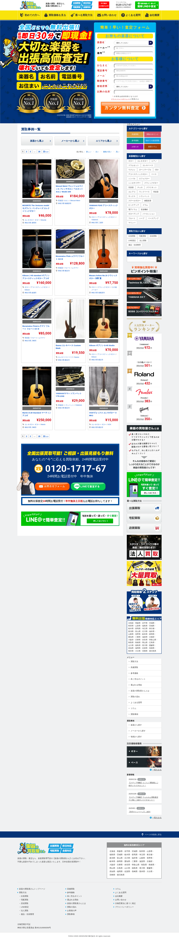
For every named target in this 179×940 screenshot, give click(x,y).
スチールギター (134, 201)
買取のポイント (152, 134)
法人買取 (142, 240)
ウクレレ (131, 170)
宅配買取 (142, 236)
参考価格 (135, 140)
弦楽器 (131, 187)
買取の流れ (71, 907)
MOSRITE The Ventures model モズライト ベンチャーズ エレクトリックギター (35, 208)
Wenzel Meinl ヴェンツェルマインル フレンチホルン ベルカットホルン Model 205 (69, 189)
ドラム (145, 205)
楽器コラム (152, 147)
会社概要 (119, 896)
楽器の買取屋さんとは (76, 903)
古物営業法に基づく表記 (125, 903)
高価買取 (135, 134)
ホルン (66, 200)
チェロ (140, 187)
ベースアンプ (153, 218)
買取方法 (22, 892)
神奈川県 (28, 223)
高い (117, 152)
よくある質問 (120, 892)
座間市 (34, 223)
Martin (43, 424)
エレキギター (30, 220)
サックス (131, 196)
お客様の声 (71, 910)
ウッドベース (144, 192)
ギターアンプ (133, 214)
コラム (118, 889)
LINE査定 (132, 240)
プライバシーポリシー (120, 99)
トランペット (69, 405)
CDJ (156, 170)
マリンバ (131, 223)
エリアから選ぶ (104, 141)
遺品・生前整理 (134, 245)
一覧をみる (157, 770)
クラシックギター (104, 287)
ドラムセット (133, 165)
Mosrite (43, 220)
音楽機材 (144, 209)
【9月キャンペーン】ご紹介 (140, 812)
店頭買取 (153, 236)
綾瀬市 (34, 293)
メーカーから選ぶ (70, 141)
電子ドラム (132, 209)
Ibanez (76, 357)
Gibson (27, 290)
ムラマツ (75, 268)
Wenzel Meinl (75, 200)
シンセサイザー (134, 183)
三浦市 (100, 223)
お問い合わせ (120, 900)
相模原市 (68, 203)
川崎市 (34, 341)
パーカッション (149, 214)
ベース (70, 357)
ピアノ (154, 161)
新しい (89, 152)
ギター (37, 220)
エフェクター (144, 179)
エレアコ (131, 192)
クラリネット (151, 187)
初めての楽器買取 (152, 140)
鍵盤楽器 (147, 201)
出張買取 (131, 236)
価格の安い (107, 152)
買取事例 (71, 914)
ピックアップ (133, 205)
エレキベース (63, 357)
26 (39, 151)
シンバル (131, 179)
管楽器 (60, 200)
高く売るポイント (74, 896)
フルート (67, 268)
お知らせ (135, 147)
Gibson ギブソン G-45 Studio (101, 345)
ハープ (141, 218)
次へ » (45, 151)
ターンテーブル (145, 170)
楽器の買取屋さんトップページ (32, 889)
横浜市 (67, 271)
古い (97, 152)
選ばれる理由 (72, 900)
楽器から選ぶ (37, 141)
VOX (109, 424)
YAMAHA (94, 220)
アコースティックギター (107, 217)
